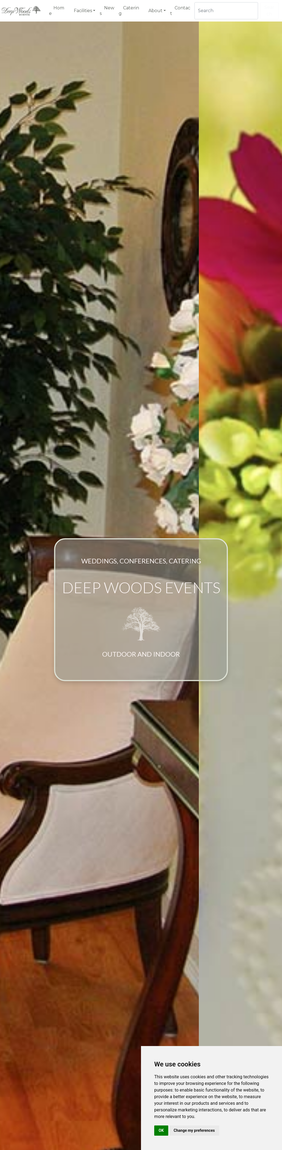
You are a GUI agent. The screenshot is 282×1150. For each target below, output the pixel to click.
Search (269, 11)
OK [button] (161, 1130)
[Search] (226, 10)
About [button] (155, 10)
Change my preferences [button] (194, 1130)
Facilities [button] (83, 10)
